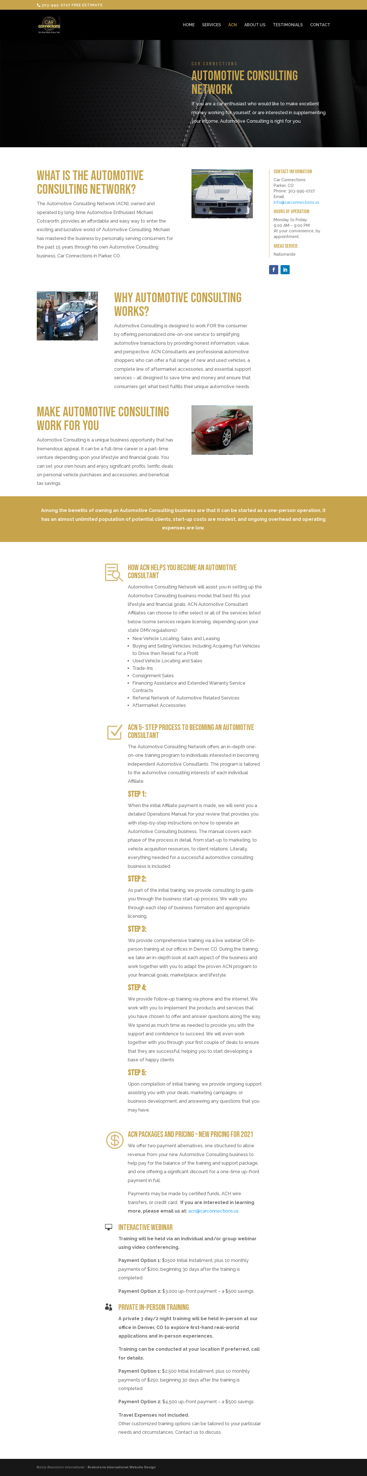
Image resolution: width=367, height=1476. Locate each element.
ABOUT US (254, 25)
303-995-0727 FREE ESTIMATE (72, 5)
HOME (189, 25)
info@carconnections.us (296, 202)
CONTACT (320, 25)
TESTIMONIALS (288, 25)
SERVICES (211, 25)
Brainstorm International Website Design (122, 1467)
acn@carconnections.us (213, 1211)
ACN (232, 25)
